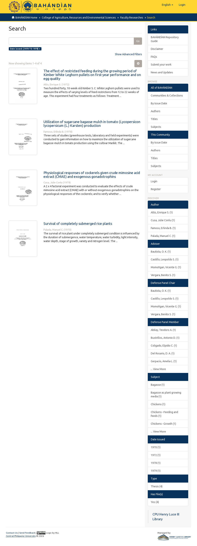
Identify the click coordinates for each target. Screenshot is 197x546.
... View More (158, 369)
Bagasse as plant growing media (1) (166, 394)
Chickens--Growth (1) (163, 423)
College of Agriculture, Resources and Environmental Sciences (78, 17)
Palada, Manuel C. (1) (163, 235)
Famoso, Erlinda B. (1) (163, 228)
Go (138, 41)
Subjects (156, 126)
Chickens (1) (158, 404)
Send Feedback (27, 532)
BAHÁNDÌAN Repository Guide (165, 39)
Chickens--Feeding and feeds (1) (164, 414)
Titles (154, 119)
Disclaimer (157, 48)
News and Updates (162, 72)
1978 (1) (156, 462)
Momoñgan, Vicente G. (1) (166, 267)
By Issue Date (159, 103)
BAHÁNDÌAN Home (26, 17)
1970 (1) (156, 447)
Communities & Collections (167, 95)
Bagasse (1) (158, 384)
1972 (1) (156, 455)
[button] (167, 5)
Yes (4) (155, 502)
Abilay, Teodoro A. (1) (163, 329)
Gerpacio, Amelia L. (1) (164, 361)
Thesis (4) (156, 486)
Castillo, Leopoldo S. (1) (164, 259)
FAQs (154, 56)
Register (156, 189)
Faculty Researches (130, 17)
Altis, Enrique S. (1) (162, 212)
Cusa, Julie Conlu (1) (163, 220)
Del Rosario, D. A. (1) (162, 353)
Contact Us (12, 532)
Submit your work (161, 64)
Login (154, 181)
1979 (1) (156, 470)
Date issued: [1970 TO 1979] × (25, 49)
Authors (155, 111)
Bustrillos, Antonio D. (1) (165, 337)
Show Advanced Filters (128, 54)
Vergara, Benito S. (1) (163, 275)
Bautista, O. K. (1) (161, 251)
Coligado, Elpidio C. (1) (164, 345)
